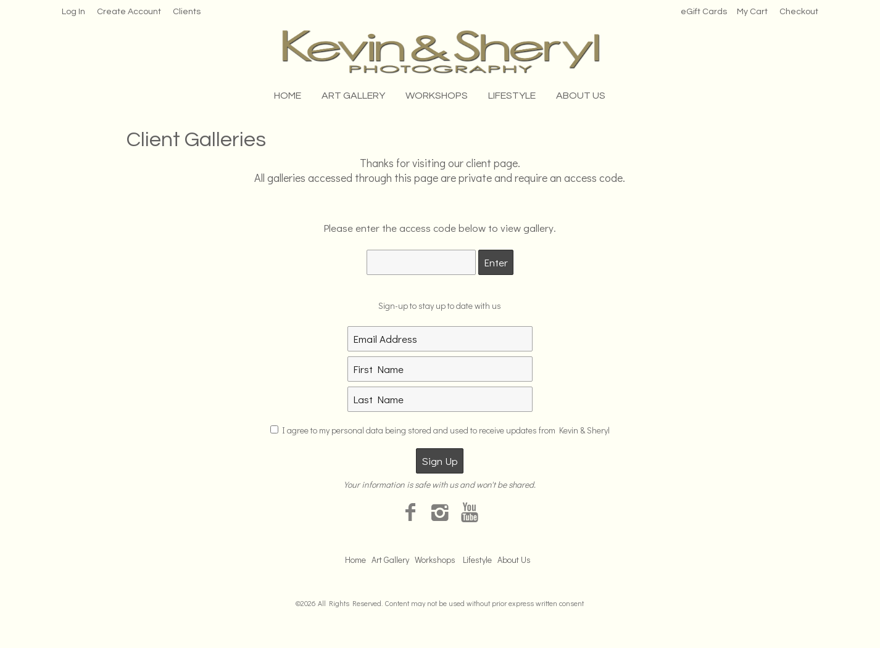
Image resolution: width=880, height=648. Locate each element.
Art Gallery (353, 95)
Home (287, 95)
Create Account (129, 11)
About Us (580, 95)
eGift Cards (704, 11)
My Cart (753, 11)
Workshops (436, 95)
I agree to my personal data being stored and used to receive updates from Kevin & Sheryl (446, 430)
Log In (73, 11)
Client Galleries (196, 139)
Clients (187, 11)
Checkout (798, 11)
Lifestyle (512, 95)
